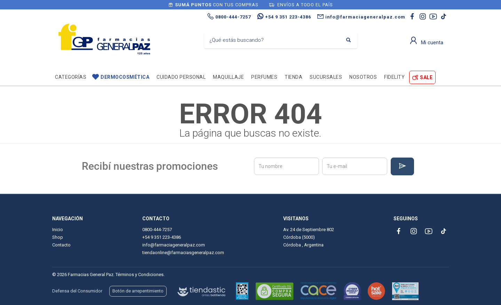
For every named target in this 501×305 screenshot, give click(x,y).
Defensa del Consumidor (77, 290)
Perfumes (264, 77)
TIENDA (293, 77)
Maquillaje (228, 77)
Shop (57, 237)
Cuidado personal (181, 77)
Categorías (70, 77)
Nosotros (363, 77)
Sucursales (326, 77)
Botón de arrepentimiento (138, 290)
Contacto (61, 244)
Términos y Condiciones (140, 274)
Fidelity (394, 77)
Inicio (57, 229)
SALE (426, 77)
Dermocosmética (125, 77)
